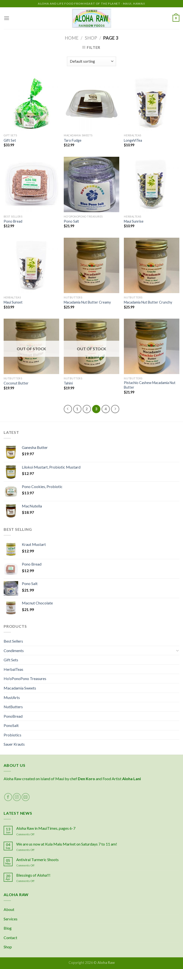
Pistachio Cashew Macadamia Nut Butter (149, 385)
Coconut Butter (16, 383)
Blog (8, 928)
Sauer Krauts (14, 744)
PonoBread (13, 716)
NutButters (13, 706)
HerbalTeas (13, 669)
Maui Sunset (13, 302)
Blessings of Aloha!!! (33, 875)
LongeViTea (133, 140)
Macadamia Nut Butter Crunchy (148, 302)
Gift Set (10, 140)
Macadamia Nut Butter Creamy (87, 302)
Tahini (68, 383)
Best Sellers (13, 641)
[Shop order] (91, 61)
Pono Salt (71, 221)
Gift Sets (11, 659)
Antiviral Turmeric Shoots (37, 859)
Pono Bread (13, 221)
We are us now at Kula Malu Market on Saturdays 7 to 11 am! (66, 844)
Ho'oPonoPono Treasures (25, 678)
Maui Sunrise (133, 221)
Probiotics (12, 735)
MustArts (12, 697)
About (9, 909)
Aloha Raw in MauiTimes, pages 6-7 (45, 828)
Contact (10, 937)
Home (72, 38)
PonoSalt (11, 725)
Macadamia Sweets (20, 688)
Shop (91, 38)
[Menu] (6, 18)
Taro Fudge (72, 140)
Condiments (14, 650)
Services (10, 919)
